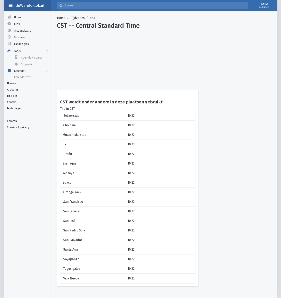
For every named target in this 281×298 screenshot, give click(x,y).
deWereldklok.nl (30, 5)
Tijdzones (78, 18)
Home (61, 18)
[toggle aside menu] (10, 5)
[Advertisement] (27, 193)
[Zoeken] (155, 5)
